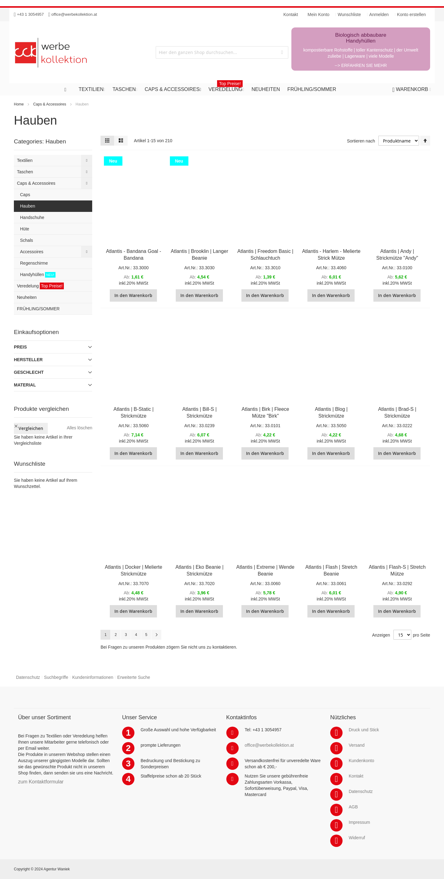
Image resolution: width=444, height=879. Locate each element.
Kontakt (356, 776)
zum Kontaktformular (41, 781)
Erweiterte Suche (133, 677)
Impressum (359, 822)
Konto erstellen (411, 14)
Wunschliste (349, 14)
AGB (353, 806)
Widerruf (357, 837)
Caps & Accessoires (49, 104)
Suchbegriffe (56, 677)
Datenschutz (28, 677)
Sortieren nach (361, 140)
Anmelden (379, 14)
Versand (356, 745)
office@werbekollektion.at (74, 14)
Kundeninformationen (92, 677)
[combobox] (222, 52)
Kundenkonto (361, 760)
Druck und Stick (364, 729)
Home (19, 104)
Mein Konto (319, 14)
